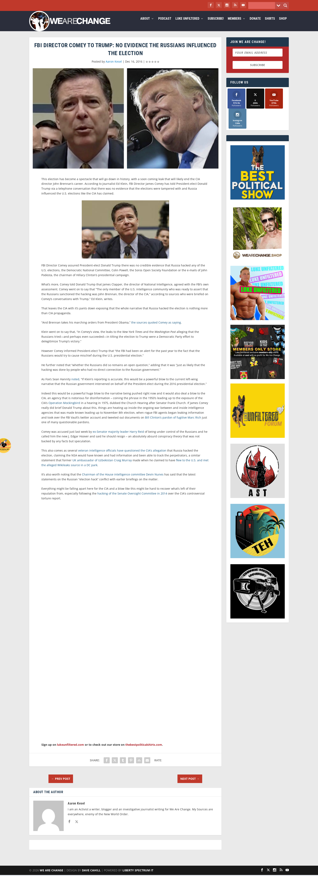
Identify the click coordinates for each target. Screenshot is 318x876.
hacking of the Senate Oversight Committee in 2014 (132, 498)
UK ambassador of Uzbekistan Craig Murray (102, 465)
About (145, 23)
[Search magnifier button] (285, 5)
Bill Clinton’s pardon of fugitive (166, 422)
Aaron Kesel (114, 66)
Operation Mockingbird (64, 408)
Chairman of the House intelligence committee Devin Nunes (122, 479)
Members (234, 23)
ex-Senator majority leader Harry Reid (118, 436)
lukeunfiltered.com (70, 749)
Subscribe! (216, 23)
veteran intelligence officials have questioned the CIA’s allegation (122, 455)
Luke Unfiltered (187, 23)
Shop (283, 23)
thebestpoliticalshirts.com (143, 749)
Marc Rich (194, 422)
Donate (255, 23)
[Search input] (262, 5)
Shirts (270, 23)
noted (75, 384)
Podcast (164, 23)
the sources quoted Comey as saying (156, 327)
